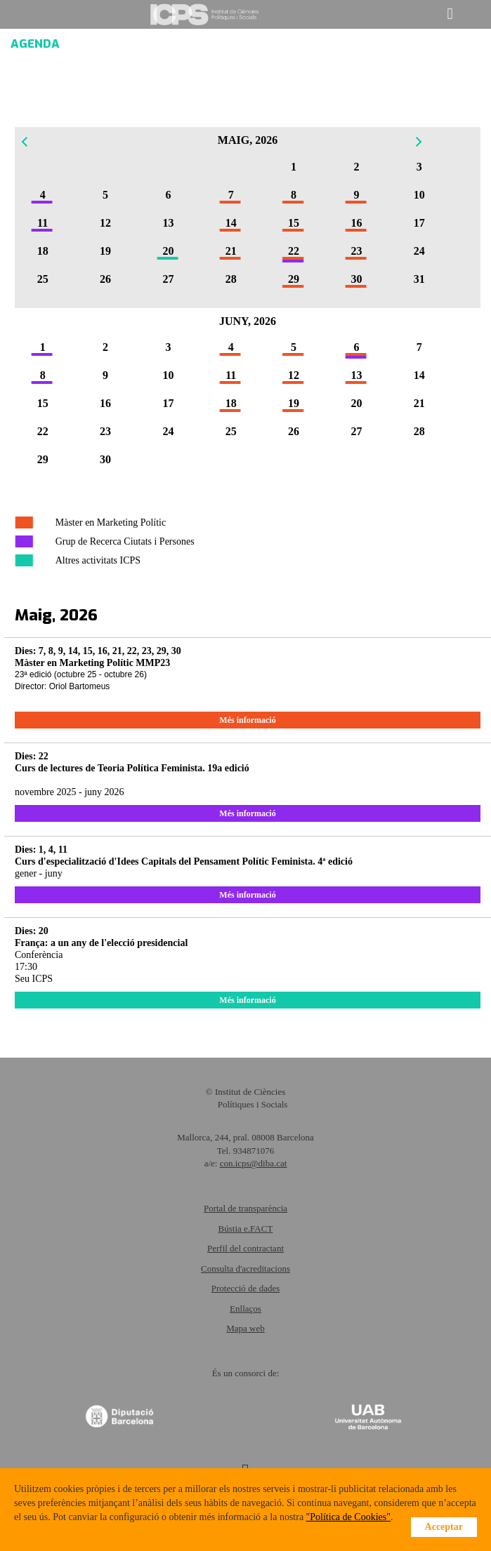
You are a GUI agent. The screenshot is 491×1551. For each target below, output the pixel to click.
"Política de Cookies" (348, 1517)
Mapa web (245, 1328)
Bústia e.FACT (245, 1228)
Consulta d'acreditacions (245, 1268)
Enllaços (245, 1308)
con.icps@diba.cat (253, 1163)
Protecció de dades (245, 1288)
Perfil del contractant (245, 1248)
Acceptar (444, 1527)
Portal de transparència (245, 1208)
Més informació (247, 720)
